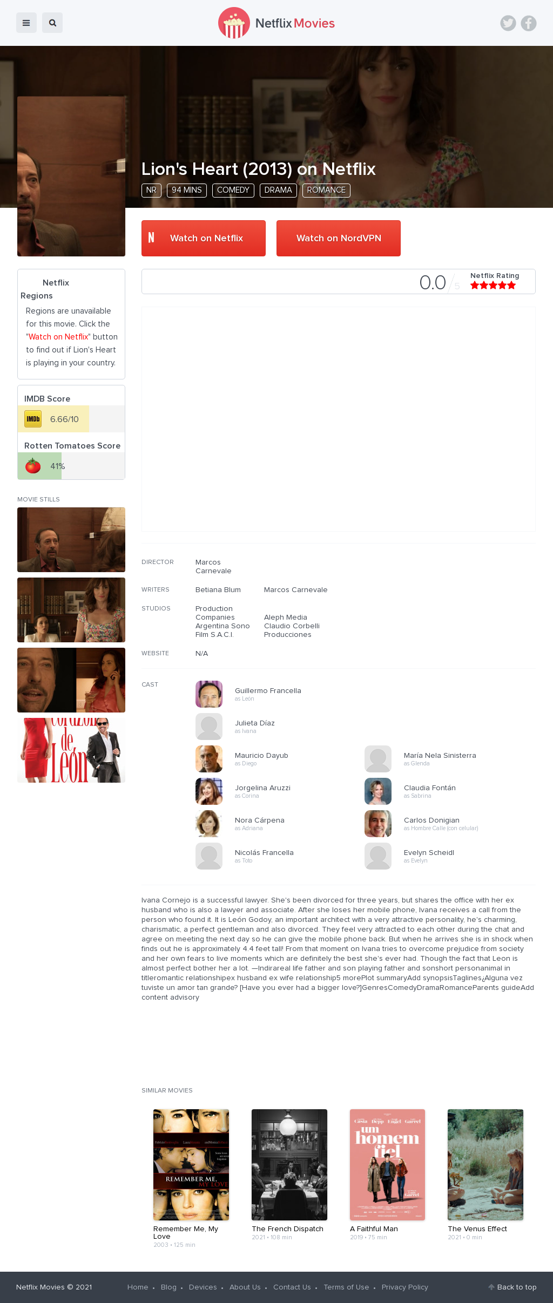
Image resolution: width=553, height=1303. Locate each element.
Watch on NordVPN (338, 238)
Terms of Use (346, 1287)
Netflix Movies (40, 1287)
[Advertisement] (455, 627)
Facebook (529, 23)
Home (138, 1287)
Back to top (517, 1287)
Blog (169, 1287)
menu (26, 22)
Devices (203, 1287)
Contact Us (292, 1287)
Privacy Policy (405, 1287)
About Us (245, 1287)
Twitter (508, 23)
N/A (201, 653)
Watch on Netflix (206, 238)
